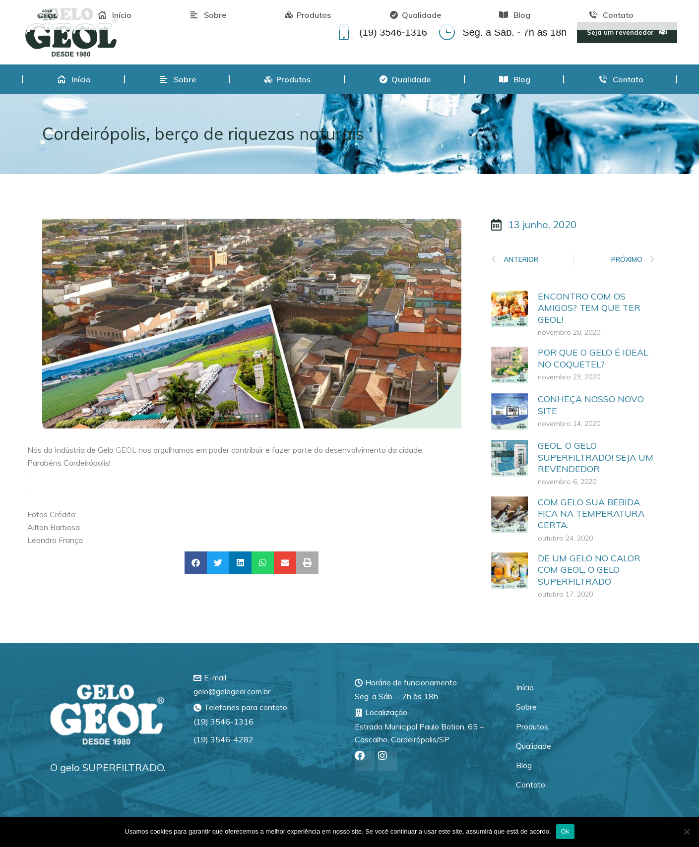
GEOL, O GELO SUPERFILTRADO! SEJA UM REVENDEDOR (595, 457)
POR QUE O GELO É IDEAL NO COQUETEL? (593, 358)
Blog (524, 765)
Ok (565, 831)
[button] (196, 562)
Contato (530, 784)
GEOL (126, 450)
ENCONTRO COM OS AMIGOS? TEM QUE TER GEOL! (589, 308)
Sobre (526, 707)
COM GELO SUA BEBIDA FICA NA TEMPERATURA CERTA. (591, 513)
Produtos (532, 726)
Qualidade (533, 746)
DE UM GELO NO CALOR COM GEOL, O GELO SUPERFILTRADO (589, 569)
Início (525, 687)
